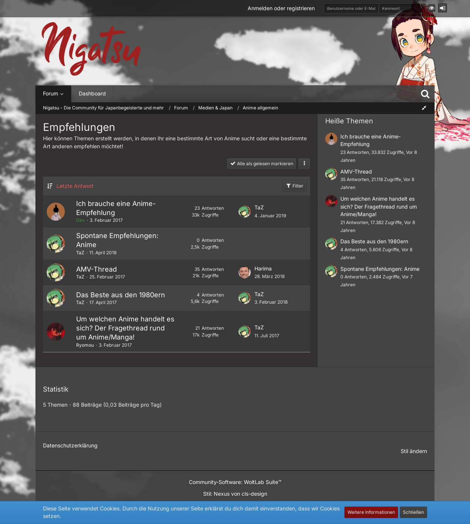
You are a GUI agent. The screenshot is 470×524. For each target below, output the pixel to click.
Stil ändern (414, 451)
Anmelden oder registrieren (281, 8)
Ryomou (85, 345)
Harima (263, 268)
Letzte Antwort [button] (75, 186)
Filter (294, 186)
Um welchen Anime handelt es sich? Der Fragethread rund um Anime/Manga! (125, 328)
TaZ (259, 207)
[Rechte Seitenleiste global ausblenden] (424, 107)
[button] (431, 8)
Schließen (413, 512)
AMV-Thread (96, 269)
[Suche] (425, 93)
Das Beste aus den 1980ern (120, 295)
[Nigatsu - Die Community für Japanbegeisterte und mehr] (91, 49)
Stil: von (235, 493)
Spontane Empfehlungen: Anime (379, 269)
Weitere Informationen (371, 512)
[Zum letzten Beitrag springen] (245, 212)
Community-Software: (235, 482)
